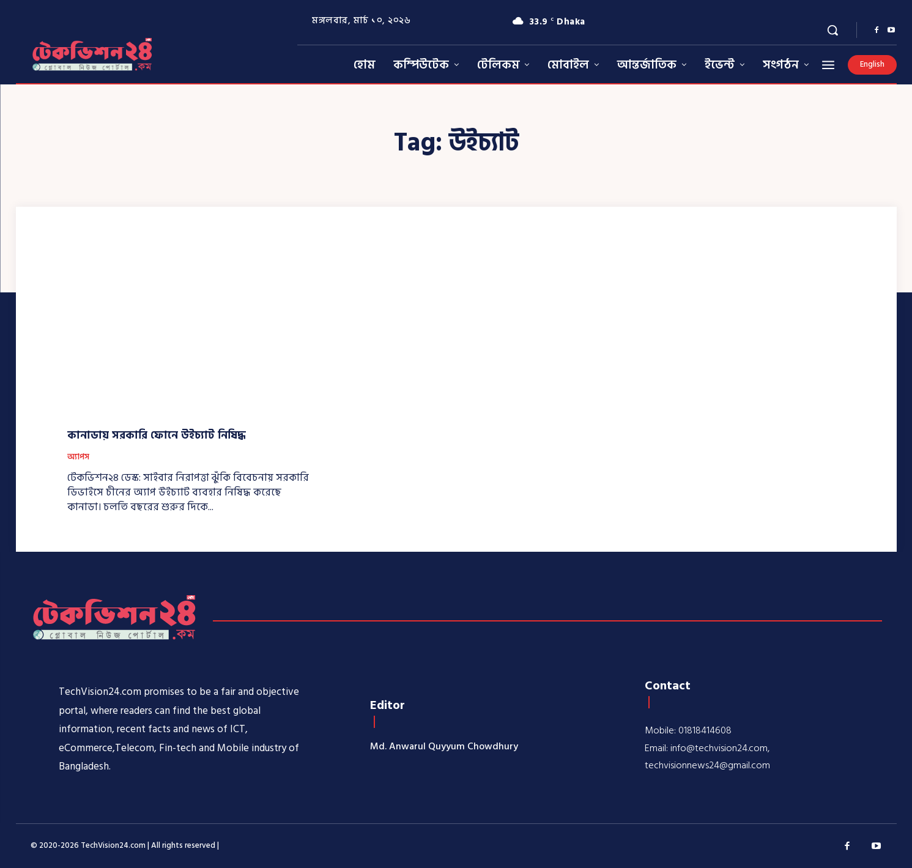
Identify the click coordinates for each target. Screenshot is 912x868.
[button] (832, 30)
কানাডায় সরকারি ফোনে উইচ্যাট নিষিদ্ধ (156, 435)
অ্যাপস (78, 457)
